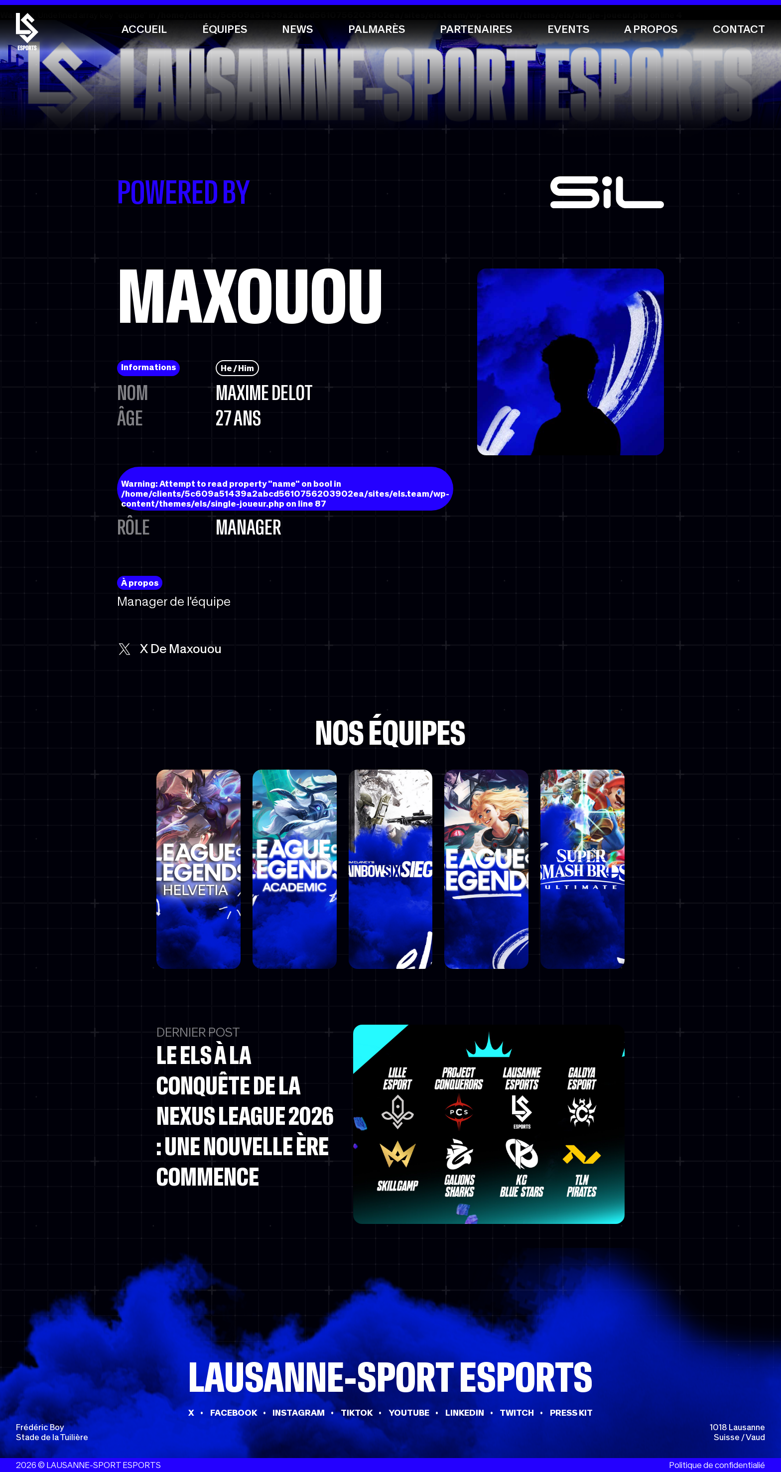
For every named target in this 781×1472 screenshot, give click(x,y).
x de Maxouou (169, 649)
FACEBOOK (233, 1413)
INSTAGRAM (298, 1413)
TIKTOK (357, 1413)
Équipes (224, 29)
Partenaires (476, 29)
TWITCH (517, 1413)
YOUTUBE (409, 1413)
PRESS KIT (571, 1413)
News (297, 29)
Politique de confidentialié (717, 1465)
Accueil (144, 29)
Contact (739, 29)
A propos (650, 29)
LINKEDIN (464, 1413)
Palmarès (376, 29)
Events (568, 29)
